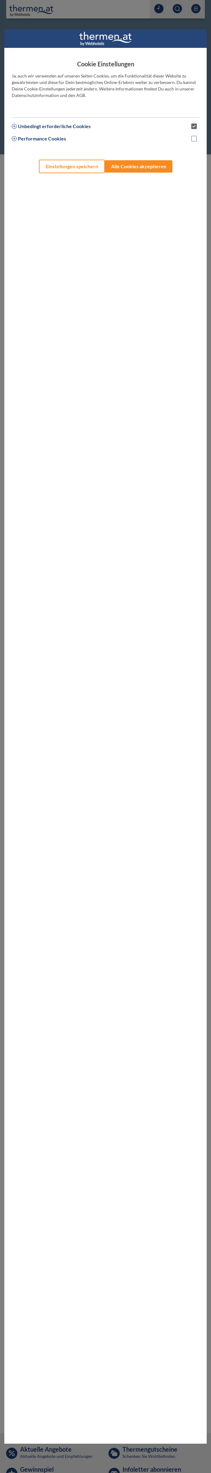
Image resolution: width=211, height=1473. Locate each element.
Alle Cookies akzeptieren (138, 166)
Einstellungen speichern (72, 166)
